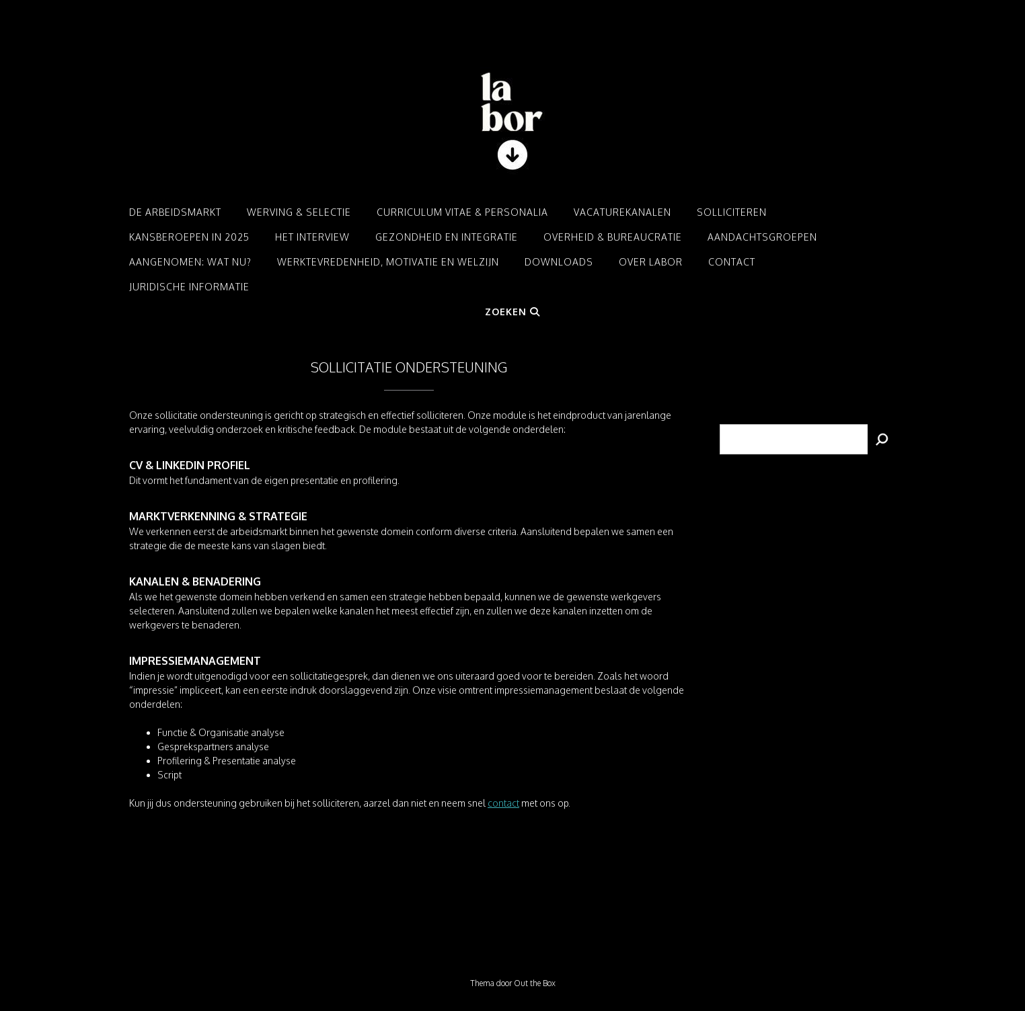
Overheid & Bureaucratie (612, 237)
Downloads (559, 262)
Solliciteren (732, 212)
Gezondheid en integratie (446, 237)
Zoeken (512, 311)
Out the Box (535, 983)
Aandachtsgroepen (762, 237)
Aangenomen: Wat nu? (190, 262)
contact (503, 803)
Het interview (312, 237)
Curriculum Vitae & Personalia (462, 212)
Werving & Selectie (299, 212)
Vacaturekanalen (622, 212)
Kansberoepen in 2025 (189, 237)
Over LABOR (651, 262)
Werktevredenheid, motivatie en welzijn (388, 262)
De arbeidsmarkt (175, 212)
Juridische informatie (189, 286)
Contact (731, 262)
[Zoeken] (882, 439)
